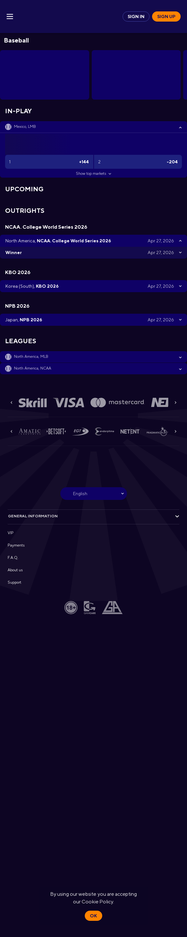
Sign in (136, 16)
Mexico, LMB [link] (25, 126)
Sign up (166, 16)
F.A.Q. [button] (13, 557)
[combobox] (93, 493)
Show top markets (93, 173)
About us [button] (15, 570)
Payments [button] (16, 545)
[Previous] (11, 402)
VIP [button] (11, 533)
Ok (93, 915)
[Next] (175, 402)
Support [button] (14, 582)
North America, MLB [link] (31, 356)
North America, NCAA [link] (32, 368)
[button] (93, 127)
